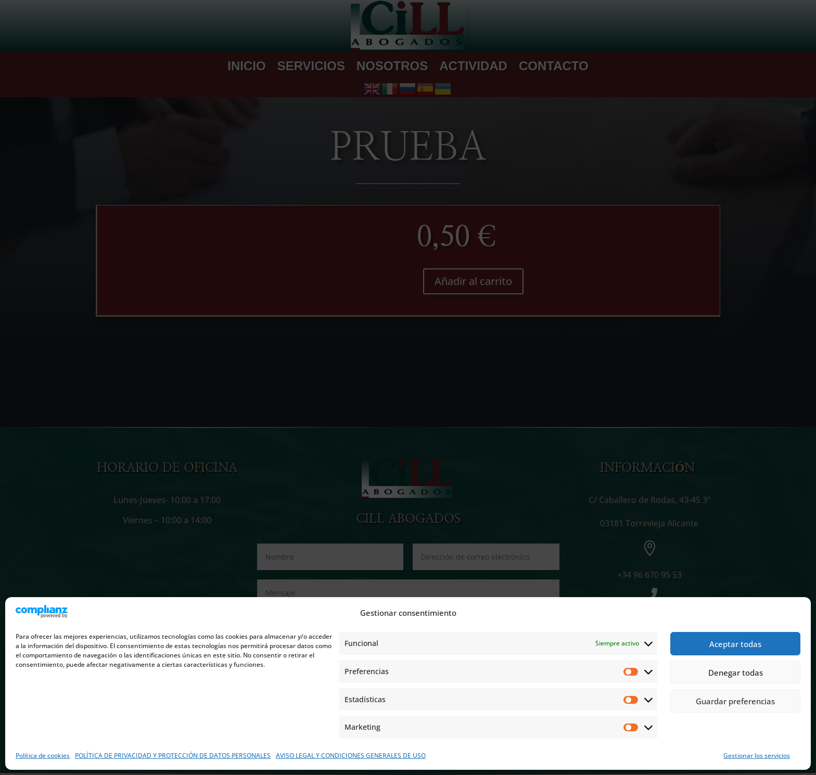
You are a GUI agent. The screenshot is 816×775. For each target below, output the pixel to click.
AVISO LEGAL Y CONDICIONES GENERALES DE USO (351, 755)
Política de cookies (43, 755)
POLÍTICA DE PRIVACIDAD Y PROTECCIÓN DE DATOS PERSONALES (173, 755)
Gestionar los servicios (756, 755)
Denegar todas (735, 672)
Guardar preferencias (735, 701)
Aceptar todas (735, 644)
